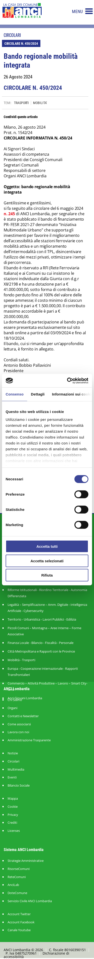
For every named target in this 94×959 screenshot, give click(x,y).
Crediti (12, 822)
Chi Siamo (15, 699)
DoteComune (17, 893)
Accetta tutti (47, 546)
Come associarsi (19, 724)
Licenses (14, 830)
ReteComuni (17, 877)
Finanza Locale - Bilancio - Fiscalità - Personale (40, 642)
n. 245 (9, 213)
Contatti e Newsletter (23, 716)
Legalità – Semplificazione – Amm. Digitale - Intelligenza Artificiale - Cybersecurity (47, 607)
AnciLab (13, 884)
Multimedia (16, 769)
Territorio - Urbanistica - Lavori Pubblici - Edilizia (42, 619)
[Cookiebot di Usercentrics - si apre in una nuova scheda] (67, 380)
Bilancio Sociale (19, 785)
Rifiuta (47, 575)
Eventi (12, 777)
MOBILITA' (40, 103)
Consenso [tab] (15, 394)
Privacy (13, 814)
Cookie (13, 806)
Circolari (13, 761)
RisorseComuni (19, 868)
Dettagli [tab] (38, 394)
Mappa (13, 798)
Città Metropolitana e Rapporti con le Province (41, 651)
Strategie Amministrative (26, 860)
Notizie (13, 753)
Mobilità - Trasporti (21, 660)
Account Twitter (19, 914)
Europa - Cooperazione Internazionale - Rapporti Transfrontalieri (43, 671)
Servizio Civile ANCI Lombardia (30, 901)
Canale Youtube (19, 930)
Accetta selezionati (46, 561)
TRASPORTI (21, 103)
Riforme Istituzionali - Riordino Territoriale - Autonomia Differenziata (47, 593)
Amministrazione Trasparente (29, 740)
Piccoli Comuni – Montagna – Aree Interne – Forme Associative (44, 631)
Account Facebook (21, 922)
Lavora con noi (18, 732)
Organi (12, 708)
